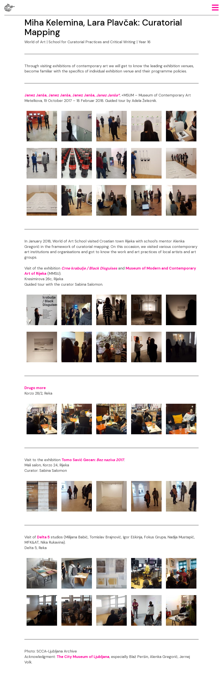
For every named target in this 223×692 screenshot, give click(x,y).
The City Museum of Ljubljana (83, 656)
